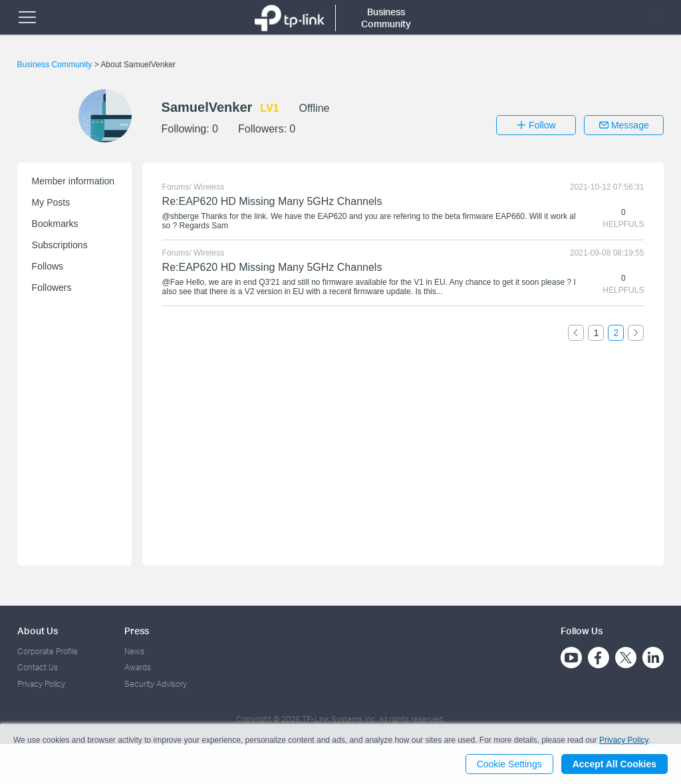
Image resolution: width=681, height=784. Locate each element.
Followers (52, 287)
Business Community (55, 64)
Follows (47, 266)
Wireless (209, 187)
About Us (37, 630)
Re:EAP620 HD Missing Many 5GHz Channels (272, 201)
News (134, 651)
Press (136, 630)
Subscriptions (60, 245)
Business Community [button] (386, 17)
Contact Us (37, 667)
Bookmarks (55, 223)
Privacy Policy (41, 684)
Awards (137, 667)
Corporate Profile (47, 651)
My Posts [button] (51, 202)
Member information (73, 181)
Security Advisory (155, 684)
